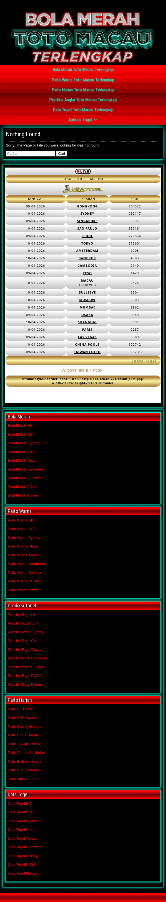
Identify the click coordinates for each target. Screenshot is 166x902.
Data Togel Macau (22, 873)
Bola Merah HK (20, 425)
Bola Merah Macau (23, 495)
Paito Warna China (23, 546)
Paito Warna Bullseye (25, 573)
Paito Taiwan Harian (24, 744)
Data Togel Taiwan (22, 838)
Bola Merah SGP (21, 434)
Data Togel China (22, 830)
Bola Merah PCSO (22, 487)
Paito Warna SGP (22, 529)
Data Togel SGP (21, 812)
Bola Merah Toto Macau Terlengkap (83, 69)
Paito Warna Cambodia (26, 564)
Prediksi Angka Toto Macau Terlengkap (83, 99)
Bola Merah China (22, 452)
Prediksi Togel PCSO (24, 676)
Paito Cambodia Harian (26, 753)
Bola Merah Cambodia (26, 469)
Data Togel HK (19, 803)
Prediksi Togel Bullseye (26, 667)
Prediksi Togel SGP (23, 623)
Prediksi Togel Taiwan (25, 649)
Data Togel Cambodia (25, 847)
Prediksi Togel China (24, 641)
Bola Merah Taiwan (23, 460)
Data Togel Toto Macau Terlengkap (83, 109)
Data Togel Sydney (23, 821)
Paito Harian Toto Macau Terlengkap (83, 89)
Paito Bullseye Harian (25, 761)
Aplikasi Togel (80, 119)
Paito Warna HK (21, 520)
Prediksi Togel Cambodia (28, 658)
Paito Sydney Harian (24, 726)
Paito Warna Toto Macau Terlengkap (83, 80)
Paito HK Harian (21, 709)
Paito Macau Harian (23, 779)
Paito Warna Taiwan (24, 555)
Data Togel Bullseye (24, 856)
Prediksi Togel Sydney (25, 632)
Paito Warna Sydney (24, 538)
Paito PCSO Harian (23, 770)
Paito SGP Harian (22, 718)
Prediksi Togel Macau (25, 684)
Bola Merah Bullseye (24, 478)
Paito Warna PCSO (23, 581)
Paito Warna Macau (23, 590)
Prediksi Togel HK (22, 615)
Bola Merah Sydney (23, 443)
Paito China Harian (23, 735)
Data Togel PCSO (22, 864)
